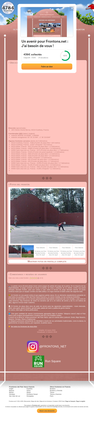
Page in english (80, 401)
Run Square (46, 361)
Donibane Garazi (32, 394)
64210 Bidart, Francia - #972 (21, 146)
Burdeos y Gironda (56, 390)
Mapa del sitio (35, 401)
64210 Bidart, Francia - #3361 (21, 157)
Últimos (17, 29)
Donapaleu (30, 396)
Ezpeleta (29, 389)
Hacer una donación (47, 411)
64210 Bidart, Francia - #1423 (21, 152)
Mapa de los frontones (46, 401)
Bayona (11, 390)
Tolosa (52, 392)
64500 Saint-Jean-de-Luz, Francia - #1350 (26, 169)
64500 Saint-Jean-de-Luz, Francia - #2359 (26, 163)
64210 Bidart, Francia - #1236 (21, 165)
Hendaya (12, 394)
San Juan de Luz (14, 396)
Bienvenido (27, 401)
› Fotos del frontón (18, 184)
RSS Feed (61, 401)
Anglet (11, 389)
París (51, 396)
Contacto (55, 401)
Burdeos (52, 389)
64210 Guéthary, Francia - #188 (22, 143)
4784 (8, 8)
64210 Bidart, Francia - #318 (21, 156)
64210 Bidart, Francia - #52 (21, 159)
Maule (29, 392)
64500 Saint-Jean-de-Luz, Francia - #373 (25, 150)
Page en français (70, 401)
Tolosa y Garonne (55, 394)
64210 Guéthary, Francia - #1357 (23, 145)
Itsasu (29, 390)
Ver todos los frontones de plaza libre (24, 326)
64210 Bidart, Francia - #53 (21, 161)
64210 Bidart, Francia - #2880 (21, 148)
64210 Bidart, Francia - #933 (21, 154)
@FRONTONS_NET (47, 346)
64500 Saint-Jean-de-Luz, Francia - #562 (25, 167)
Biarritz (11, 392)
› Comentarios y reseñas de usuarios (27, 274)
